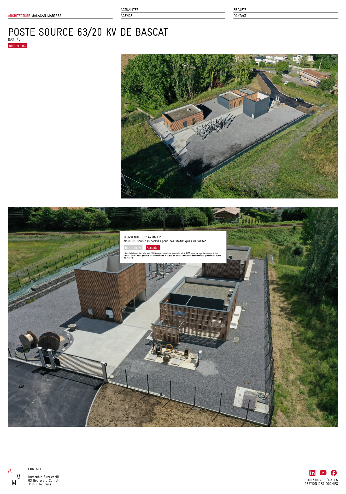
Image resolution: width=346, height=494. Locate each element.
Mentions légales (323, 480)
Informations (17, 46)
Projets (240, 9)
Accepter (153, 248)
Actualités (129, 9)
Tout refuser (133, 248)
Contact (240, 15)
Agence (126, 15)
